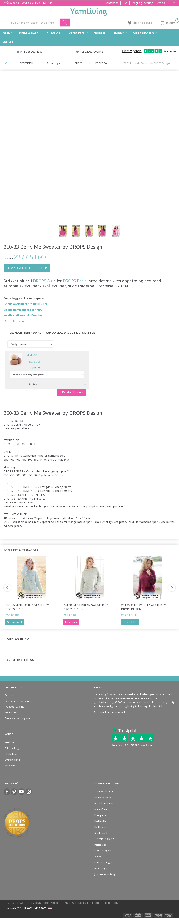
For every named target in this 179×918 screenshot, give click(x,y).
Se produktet (14, 622)
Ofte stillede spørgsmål (18, 701)
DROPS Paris (74, 281)
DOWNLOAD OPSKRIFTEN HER (27, 268)
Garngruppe (11, 428)
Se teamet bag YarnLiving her (111, 712)
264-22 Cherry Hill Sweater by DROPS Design (143, 607)
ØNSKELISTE (141, 23)
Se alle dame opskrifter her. (23, 309)
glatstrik (68, 518)
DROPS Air (42, 281)
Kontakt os (112, 3)
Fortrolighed (101, 903)
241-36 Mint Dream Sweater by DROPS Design (85, 607)
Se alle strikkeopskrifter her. (23, 315)
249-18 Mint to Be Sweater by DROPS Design (27, 607)
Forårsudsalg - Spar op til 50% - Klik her (27, 2)
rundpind (86, 506)
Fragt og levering (142, 3)
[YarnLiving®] (89, 11)
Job (116, 903)
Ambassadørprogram (17, 718)
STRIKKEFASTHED (15, 514)
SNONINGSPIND (24, 502)
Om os (161, 3)
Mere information (14, 321)
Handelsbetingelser (76, 903)
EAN (125, 3)
